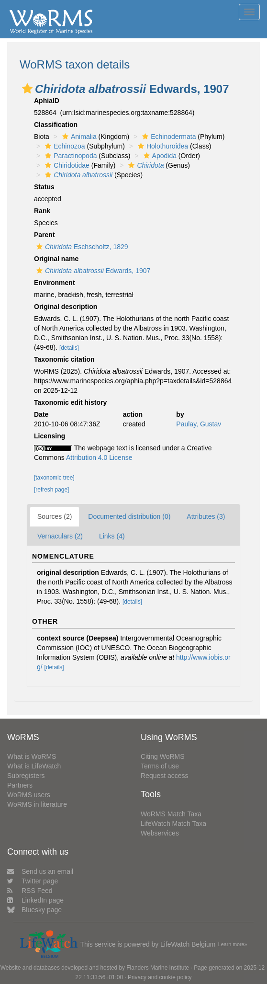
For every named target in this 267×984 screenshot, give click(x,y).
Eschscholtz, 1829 (81, 247)
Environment (54, 282)
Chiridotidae (66, 165)
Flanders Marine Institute (157, 967)
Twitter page (32, 881)
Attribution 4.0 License (99, 457)
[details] (69, 347)
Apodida (159, 156)
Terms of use (160, 766)
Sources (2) (54, 516)
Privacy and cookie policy (160, 977)
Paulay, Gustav (198, 424)
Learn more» (232, 944)
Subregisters (26, 775)
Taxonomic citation (64, 359)
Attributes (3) (206, 516)
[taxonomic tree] (54, 477)
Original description (65, 306)
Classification (56, 124)
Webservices (160, 833)
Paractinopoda (70, 156)
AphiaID (46, 100)
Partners (20, 785)
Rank (42, 211)
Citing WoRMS (163, 756)
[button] (27, 88)
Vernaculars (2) (60, 536)
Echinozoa (64, 146)
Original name (56, 259)
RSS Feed (30, 890)
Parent (44, 235)
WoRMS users (28, 795)
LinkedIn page (35, 900)
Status (44, 187)
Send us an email (40, 871)
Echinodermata (168, 136)
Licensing (49, 436)
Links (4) (112, 536)
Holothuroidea (161, 146)
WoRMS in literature (37, 804)
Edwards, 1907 (92, 271)
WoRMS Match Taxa (171, 814)
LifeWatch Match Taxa (173, 823)
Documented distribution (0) (129, 516)
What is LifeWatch (34, 766)
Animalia (78, 136)
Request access (165, 775)
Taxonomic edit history (70, 402)
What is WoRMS (31, 756)
